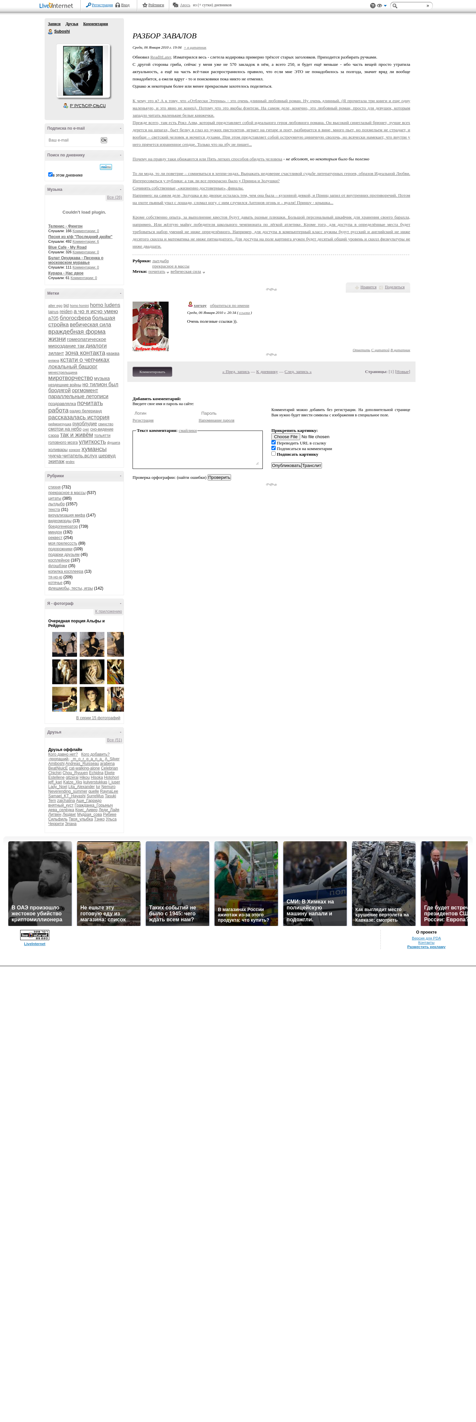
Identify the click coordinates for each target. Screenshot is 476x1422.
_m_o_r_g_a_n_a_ (87, 759)
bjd (66, 305)
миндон (55, 532)
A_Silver (112, 759)
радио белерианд (86, 411)
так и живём (76, 435)
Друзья (71, 23)
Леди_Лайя (109, 810)
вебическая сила (90, 324)
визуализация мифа (66, 515)
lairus (53, 311)
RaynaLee (109, 791)
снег (86, 429)
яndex (69, 462)
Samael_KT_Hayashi (67, 796)
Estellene (56, 777)
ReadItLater (160, 57)
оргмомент (85, 390)
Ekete (109, 773)
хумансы (94, 448)
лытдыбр (56, 504)
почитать (90, 402)
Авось (185, 5)
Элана (70, 823)
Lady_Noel (57, 786)
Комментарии (95, 23)
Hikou (85, 777)
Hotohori (111, 777)
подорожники (60, 549)
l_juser (114, 782)
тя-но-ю (55, 577)
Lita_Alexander (81, 786)
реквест (55, 537)
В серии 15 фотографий (98, 718)
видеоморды (59, 521)
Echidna (96, 773)
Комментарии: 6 (86, 241)
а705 (53, 318)
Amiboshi (56, 763)
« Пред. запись (236, 371)
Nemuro (108, 786)
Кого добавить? (95, 754)
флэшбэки (57, 566)
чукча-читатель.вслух (72, 455)
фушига (113, 442)
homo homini (79, 306)
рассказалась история (78, 417)
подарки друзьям (64, 554)
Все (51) (114, 740)
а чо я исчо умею (96, 311)
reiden (66, 311)
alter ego (55, 306)
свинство (105, 424)
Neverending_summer (67, 791)
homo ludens (105, 305)
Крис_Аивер (86, 810)
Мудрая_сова (89, 814)
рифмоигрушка (59, 424)
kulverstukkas (95, 782)
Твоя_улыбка (81, 819)
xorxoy (200, 305)
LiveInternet (57, 6)
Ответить (361, 350)
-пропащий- (58, 759)
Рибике (109, 814)
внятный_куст (60, 805)
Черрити (56, 823)
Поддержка (373, 6)
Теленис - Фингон (65, 226)
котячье (55, 582)
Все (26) (114, 197)
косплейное (59, 560)
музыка (102, 378)
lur (98, 786)
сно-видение (101, 429)
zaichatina (66, 800)
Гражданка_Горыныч (94, 805)
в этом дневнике (68, 175)
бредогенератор (63, 526)
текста (54, 509)
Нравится (369, 287)
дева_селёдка (61, 810)
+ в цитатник (195, 47)
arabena (107, 763)
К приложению (108, 611)
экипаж (56, 461)
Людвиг (69, 814)
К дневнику (267, 371)
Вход (125, 5)
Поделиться (395, 287)
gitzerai (72, 777)
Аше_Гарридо (88, 800)
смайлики (188, 430)
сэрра (53, 435)
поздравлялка (62, 403)
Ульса (111, 819)
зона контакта (85, 352)
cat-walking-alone (84, 768)
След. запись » (298, 371)
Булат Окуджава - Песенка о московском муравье (75, 260)
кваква (112, 353)
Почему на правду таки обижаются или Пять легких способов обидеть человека (207, 158)
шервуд (107, 455)
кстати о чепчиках (84, 359)
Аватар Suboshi (83, 71)
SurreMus (95, 796)
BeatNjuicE (58, 768)
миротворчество (70, 378)
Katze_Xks (72, 782)
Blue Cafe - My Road (67, 247)
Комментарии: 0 (86, 231)
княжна (53, 360)
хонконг (74, 450)
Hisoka (97, 777)
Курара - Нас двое (66, 273)
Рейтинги (156, 5)
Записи (54, 23)
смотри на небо (65, 429)
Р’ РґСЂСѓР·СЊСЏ (88, 106)
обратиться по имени (229, 305)
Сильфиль (57, 819)
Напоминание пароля (216, 420)
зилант (56, 353)
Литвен (54, 814)
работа (58, 410)
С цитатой (380, 350)
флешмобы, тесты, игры (70, 588)
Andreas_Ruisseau (82, 763)
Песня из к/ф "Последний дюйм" (80, 236)
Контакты (426, 942)
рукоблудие (84, 423)
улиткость (92, 442)
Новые (402, 371)
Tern (52, 800)
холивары (58, 449)
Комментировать (152, 372)
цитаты (54, 498)
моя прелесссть (62, 543)
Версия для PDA (426, 938)
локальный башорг (73, 366)
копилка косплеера (65, 571)
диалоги (96, 346)
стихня (54, 487)
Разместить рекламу (426, 947)
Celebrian (109, 768)
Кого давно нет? (63, 754)
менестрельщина (62, 372)
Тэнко (99, 819)
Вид (382, 6)
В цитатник (400, 350)
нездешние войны (64, 385)
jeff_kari (55, 782)
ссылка (244, 312)
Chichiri (54, 773)
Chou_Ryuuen (75, 773)
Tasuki (110, 796)
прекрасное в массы (67, 492)
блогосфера (75, 318)
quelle (93, 791)
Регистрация (102, 5)
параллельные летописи (78, 396)
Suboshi (50, 31)
